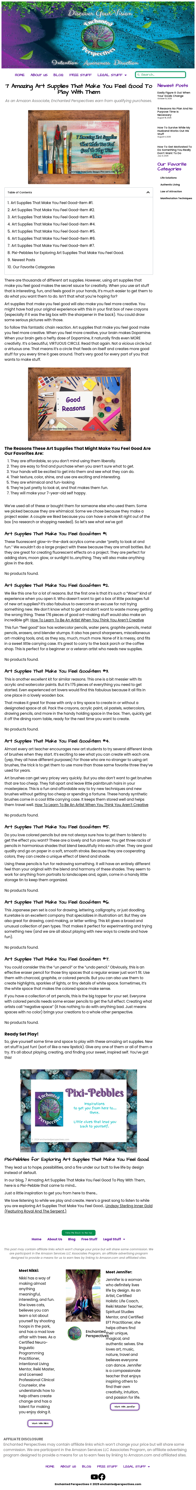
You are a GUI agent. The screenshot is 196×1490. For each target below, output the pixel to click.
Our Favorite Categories (34, 267)
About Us (39, 75)
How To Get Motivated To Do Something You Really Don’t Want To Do (174, 150)
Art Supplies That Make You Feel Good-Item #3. (53, 217)
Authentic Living (170, 184)
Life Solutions (168, 178)
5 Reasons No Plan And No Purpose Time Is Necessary (175, 112)
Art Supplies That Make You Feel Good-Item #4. (53, 224)
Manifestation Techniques (176, 198)
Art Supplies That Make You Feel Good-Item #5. (53, 231)
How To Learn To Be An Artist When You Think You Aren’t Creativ (90, 804)
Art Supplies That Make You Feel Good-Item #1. (52, 202)
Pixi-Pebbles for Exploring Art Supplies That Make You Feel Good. (68, 252)
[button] (148, 192)
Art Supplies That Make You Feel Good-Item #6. (53, 238)
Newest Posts (23, 259)
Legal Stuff (112, 75)
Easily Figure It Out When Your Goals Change (173, 94)
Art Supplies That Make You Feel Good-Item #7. (53, 245)
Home (20, 75)
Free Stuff (80, 75)
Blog (58, 75)
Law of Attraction (171, 191)
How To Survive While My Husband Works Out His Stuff (173, 131)
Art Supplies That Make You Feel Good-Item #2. (53, 209)
